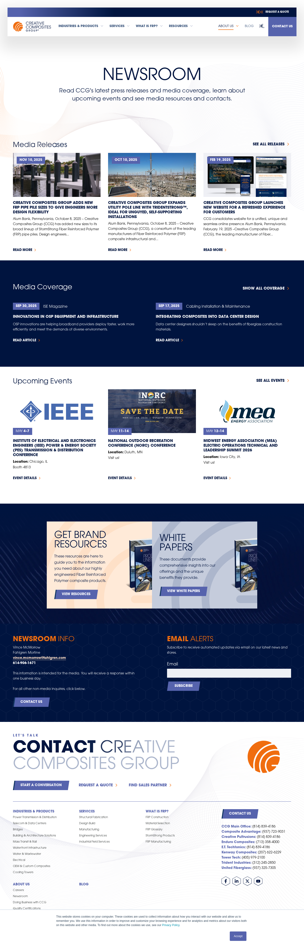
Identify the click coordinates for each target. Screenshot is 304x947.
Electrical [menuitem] (19, 860)
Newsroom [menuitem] (20, 896)
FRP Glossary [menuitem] (154, 829)
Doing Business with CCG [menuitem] (29, 902)
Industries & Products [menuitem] (33, 811)
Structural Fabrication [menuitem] (93, 817)
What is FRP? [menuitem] (157, 811)
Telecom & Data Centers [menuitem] (29, 823)
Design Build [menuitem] (87, 823)
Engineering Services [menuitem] (93, 835)
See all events (270, 381)
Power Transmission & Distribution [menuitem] (35, 817)
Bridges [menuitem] (18, 829)
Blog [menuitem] (84, 884)
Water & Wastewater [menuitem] (27, 854)
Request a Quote (96, 785)
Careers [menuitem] (18, 890)
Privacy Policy (170, 925)
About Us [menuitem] (21, 884)
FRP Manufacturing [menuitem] (158, 841)
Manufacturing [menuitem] (89, 829)
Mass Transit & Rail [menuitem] (25, 841)
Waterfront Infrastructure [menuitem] (30, 848)
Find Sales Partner (148, 785)
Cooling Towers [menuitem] (23, 872)
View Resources (76, 594)
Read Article (24, 340)
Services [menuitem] (87, 811)
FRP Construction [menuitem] (157, 817)
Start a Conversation (41, 785)
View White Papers (183, 591)
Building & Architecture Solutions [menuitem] (34, 835)
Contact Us (282, 26)
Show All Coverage (264, 288)
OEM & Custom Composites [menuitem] (31, 866)
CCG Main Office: (236, 826)
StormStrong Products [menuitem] (160, 835)
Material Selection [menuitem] (158, 823)
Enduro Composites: (238, 842)
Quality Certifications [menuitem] (27, 908)
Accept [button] (238, 936)
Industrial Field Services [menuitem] (94, 841)
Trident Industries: (236, 863)
